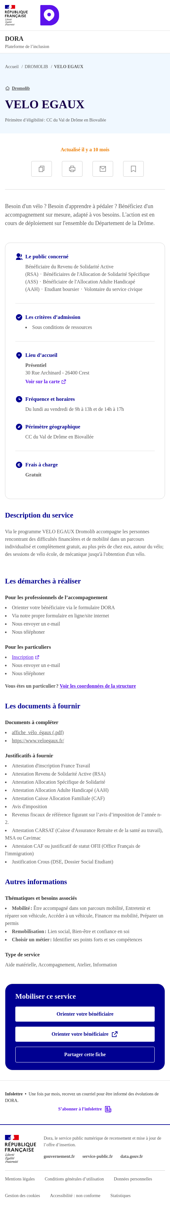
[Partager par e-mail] (102, 169)
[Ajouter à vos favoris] (133, 169)
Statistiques (120, 1195)
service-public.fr (97, 1156)
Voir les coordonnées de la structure (98, 686)
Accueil (12, 66)
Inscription (26, 657)
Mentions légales (20, 1179)
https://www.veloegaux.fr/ (38, 740)
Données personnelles (133, 1179)
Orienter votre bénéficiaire (85, 1014)
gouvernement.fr (59, 1156)
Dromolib (21, 88)
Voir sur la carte (46, 381)
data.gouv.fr (131, 1156)
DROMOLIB (36, 66)
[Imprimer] (72, 169)
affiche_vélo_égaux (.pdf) (38, 732)
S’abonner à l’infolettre (85, 1109)
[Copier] (41, 169)
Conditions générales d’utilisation (74, 1179)
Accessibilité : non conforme (75, 1195)
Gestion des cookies (22, 1195)
